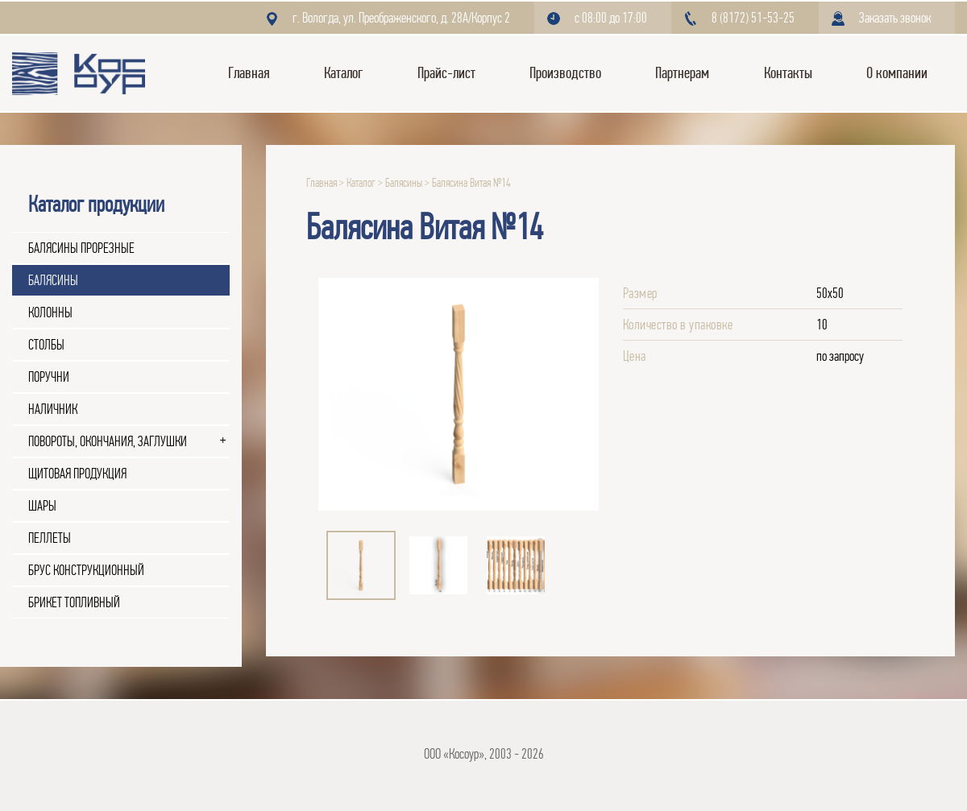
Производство (565, 73)
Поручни (48, 377)
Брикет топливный (74, 602)
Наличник (52, 409)
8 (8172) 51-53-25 (753, 17)
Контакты (788, 73)
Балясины (53, 280)
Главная (249, 73)
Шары (42, 506)
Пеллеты (49, 538)
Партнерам (682, 73)
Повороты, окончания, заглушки (107, 441)
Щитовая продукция (77, 473)
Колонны (50, 312)
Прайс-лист (446, 73)
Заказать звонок (895, 18)
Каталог (343, 73)
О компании (897, 73)
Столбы (46, 345)
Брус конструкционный (86, 570)
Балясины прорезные (81, 248)
